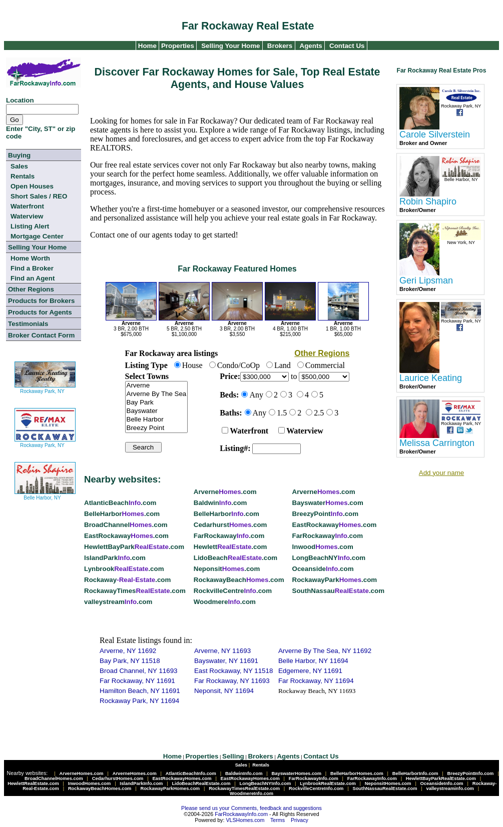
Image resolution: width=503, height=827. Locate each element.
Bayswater (157, 411)
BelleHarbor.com (122, 514)
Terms (277, 820)
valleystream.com (118, 602)
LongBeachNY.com (329, 558)
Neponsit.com (227, 568)
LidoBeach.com (235, 558)
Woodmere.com (225, 602)
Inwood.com (322, 546)
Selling (233, 756)
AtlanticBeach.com (120, 502)
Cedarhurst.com (230, 524)
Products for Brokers (41, 300)
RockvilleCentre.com (233, 590)
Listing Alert (30, 226)
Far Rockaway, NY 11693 (232, 680)
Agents (311, 46)
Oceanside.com (323, 568)
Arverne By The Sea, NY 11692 (324, 650)
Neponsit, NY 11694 (224, 690)
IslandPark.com (115, 558)
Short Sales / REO (39, 196)
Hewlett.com (230, 546)
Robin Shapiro (427, 201)
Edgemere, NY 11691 (310, 670)
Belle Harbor (157, 420)
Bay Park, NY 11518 (130, 660)
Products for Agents (40, 312)
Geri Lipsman (426, 281)
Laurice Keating (430, 378)
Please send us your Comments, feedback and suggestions (251, 808)
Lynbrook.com (124, 568)
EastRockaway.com (334, 524)
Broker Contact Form (41, 335)
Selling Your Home (230, 46)
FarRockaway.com (229, 536)
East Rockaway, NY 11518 (233, 670)
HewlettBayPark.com (134, 546)
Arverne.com (225, 492)
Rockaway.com (127, 580)
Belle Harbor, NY (45, 493)
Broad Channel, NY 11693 (138, 670)
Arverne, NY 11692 (128, 650)
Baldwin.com (220, 502)
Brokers (279, 46)
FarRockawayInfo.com (241, 814)
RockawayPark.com (334, 580)
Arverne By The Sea (157, 394)
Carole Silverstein (434, 135)
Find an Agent (33, 278)
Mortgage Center (37, 236)
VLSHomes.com (245, 820)
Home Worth (30, 258)
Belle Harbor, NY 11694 (313, 660)
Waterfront (27, 206)
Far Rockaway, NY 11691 (137, 680)
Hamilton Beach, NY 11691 (140, 690)
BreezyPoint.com (325, 514)
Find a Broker (32, 268)
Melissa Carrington (436, 443)
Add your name (441, 472)
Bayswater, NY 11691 (226, 660)
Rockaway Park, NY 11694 (139, 700)
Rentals (23, 176)
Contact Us (346, 46)
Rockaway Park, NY (45, 387)
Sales (19, 166)
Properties (176, 46)
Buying (19, 155)
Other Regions (31, 289)
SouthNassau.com (338, 590)
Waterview (27, 216)
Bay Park (157, 402)
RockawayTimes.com (135, 590)
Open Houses (32, 186)
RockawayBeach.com (239, 580)
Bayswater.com (327, 502)
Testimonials (28, 324)
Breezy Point (157, 428)
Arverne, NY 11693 (222, 650)
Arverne (157, 386)
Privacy (299, 820)
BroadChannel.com (126, 524)
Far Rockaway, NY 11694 (316, 680)
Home (146, 46)
